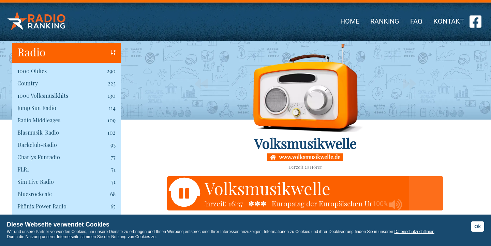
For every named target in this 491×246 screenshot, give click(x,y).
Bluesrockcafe (34, 193)
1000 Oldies (32, 70)
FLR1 (23, 169)
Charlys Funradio (38, 157)
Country (27, 83)
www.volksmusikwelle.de (305, 157)
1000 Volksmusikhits (42, 95)
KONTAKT (448, 21)
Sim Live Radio (35, 181)
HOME (349, 21)
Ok (477, 226)
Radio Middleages (38, 120)
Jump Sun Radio (36, 107)
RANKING (384, 21)
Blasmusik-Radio (38, 132)
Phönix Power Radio (41, 206)
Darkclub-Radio (37, 144)
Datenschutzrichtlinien (414, 231)
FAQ (416, 21)
